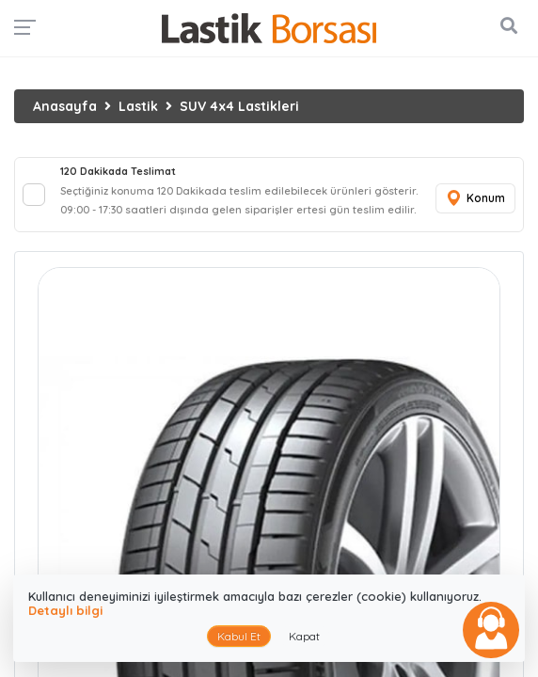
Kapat (304, 636)
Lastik (138, 106)
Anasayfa (65, 106)
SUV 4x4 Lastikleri (239, 106)
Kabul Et (239, 636)
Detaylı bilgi (65, 610)
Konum (475, 199)
